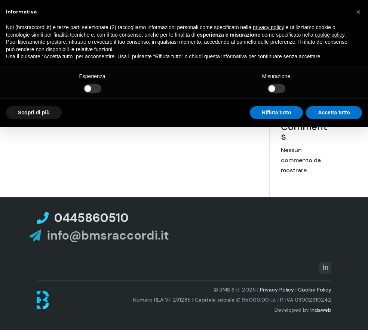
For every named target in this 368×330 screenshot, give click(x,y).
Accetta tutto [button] (334, 112)
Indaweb (320, 309)
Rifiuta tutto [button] (276, 112)
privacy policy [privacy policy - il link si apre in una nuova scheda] (268, 27)
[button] (358, 12)
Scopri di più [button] (34, 112)
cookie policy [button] (329, 35)
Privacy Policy (277, 289)
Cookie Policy (314, 289)
